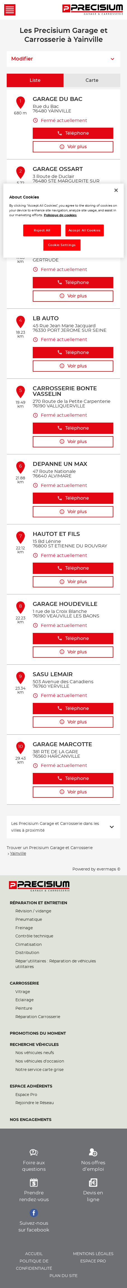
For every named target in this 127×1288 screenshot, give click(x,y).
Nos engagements (30, 1120)
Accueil (34, 1254)
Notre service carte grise (39, 1070)
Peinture (23, 1008)
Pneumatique (28, 920)
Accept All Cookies (85, 230)
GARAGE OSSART (58, 169)
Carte (92, 80)
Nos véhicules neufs (34, 1053)
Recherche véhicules (34, 1045)
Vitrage (22, 992)
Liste (35, 80)
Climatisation (28, 945)
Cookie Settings (62, 244)
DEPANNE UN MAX (60, 464)
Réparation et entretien (38, 903)
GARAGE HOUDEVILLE (65, 604)
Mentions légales (93, 1254)
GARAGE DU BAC (58, 99)
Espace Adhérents (31, 1086)
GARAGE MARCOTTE (62, 744)
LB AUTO (46, 318)
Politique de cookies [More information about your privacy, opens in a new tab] (60, 214)
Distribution (27, 953)
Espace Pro (26, 1095)
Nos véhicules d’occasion (39, 1061)
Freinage (24, 928)
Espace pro (93, 1261)
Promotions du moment (38, 1034)
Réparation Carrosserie (37, 1017)
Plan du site (63, 1276)
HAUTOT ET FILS (56, 534)
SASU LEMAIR (53, 674)
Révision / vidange (33, 911)
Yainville (18, 854)
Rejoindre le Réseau (34, 1103)
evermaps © (108, 869)
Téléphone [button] (73, 133)
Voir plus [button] (73, 147)
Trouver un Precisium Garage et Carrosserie (50, 848)
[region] (63, 221)
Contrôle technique (34, 936)
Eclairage (24, 1000)
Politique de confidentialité (34, 1265)
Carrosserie (24, 983)
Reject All (42, 230)
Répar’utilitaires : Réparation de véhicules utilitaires (55, 964)
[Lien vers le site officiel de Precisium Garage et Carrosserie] (92, 9)
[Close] (116, 190)
